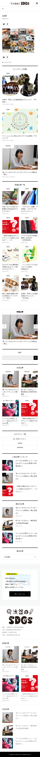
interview (20, 447)
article (20, 443)
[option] (20, 330)
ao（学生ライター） (20, 439)
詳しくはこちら (20, 594)
